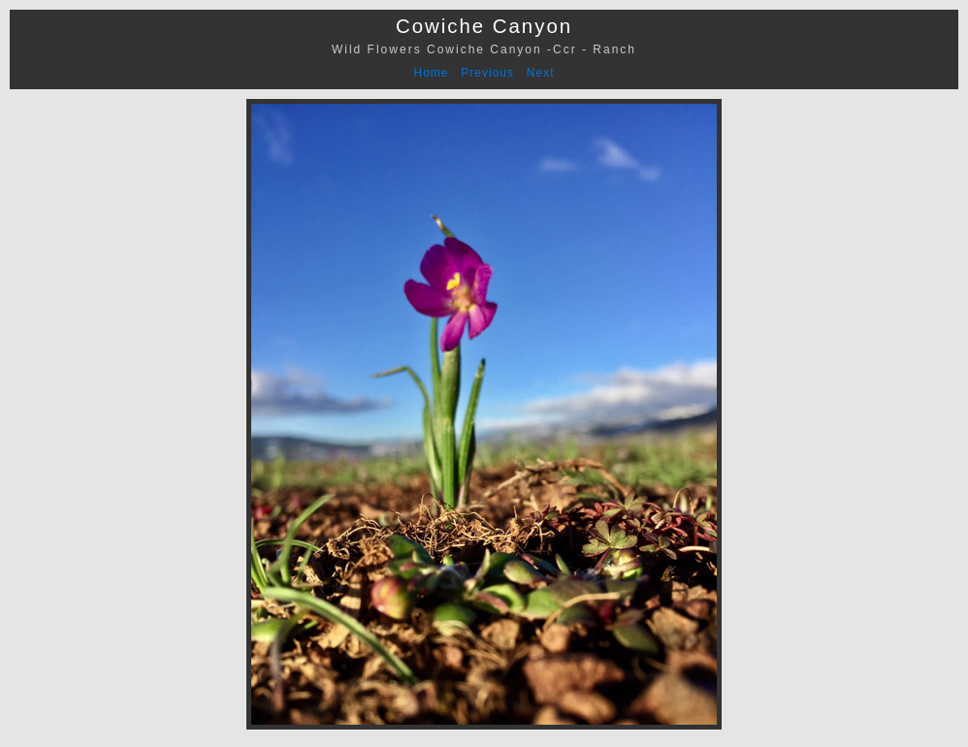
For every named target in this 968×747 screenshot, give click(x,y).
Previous (487, 73)
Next (541, 73)
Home (431, 73)
